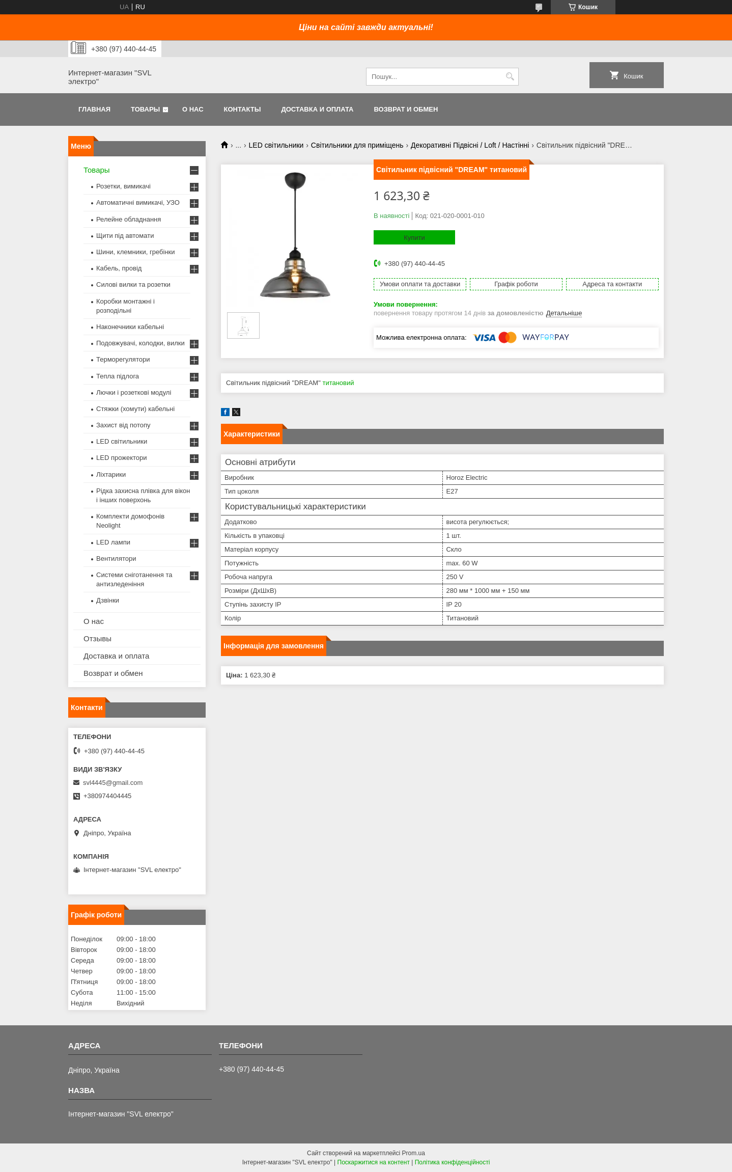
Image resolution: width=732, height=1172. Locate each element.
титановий (338, 383)
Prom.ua (413, 1153)
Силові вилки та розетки (133, 284)
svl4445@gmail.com (113, 782)
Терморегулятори (123, 359)
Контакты (242, 109)
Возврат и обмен (406, 109)
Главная (94, 109)
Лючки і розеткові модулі (133, 392)
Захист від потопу (123, 425)
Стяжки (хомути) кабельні (135, 409)
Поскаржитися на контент (373, 1162)
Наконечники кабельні (130, 327)
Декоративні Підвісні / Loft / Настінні (470, 145)
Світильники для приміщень (357, 145)
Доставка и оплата (317, 109)
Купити (414, 237)
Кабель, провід (119, 268)
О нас (193, 109)
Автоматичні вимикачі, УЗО (138, 202)
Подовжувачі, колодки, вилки (140, 343)
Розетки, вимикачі (123, 186)
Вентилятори (116, 558)
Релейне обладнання (128, 219)
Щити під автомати (125, 235)
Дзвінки (107, 600)
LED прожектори (121, 457)
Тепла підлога (117, 376)
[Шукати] (510, 77)
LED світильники (276, 145)
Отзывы (97, 638)
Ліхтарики (111, 474)
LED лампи (113, 542)
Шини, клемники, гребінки (135, 252)
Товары (145, 109)
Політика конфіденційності (452, 1162)
